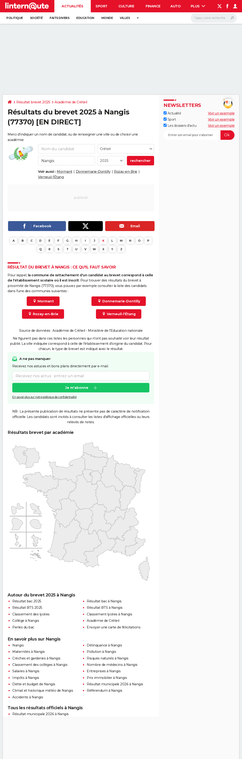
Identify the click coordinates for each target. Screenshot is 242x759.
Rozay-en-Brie (125, 171)
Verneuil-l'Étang (51, 177)
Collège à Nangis (25, 620)
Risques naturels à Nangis (108, 658)
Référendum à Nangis (104, 690)
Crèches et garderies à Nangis (36, 658)
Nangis (18, 645)
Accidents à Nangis (27, 697)
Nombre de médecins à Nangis (112, 665)
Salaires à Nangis (25, 671)
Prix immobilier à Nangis (107, 678)
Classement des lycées (31, 614)
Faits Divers (59, 18)
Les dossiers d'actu (180, 125)
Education (85, 18)
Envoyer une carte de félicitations (113, 627)
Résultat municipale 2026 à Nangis (115, 684)
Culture (126, 6)
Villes (125, 18)
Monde (107, 18)
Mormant (64, 171)
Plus (198, 6)
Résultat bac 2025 (26, 601)
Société (36, 18)
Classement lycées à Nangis (109, 614)
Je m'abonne (76, 388)
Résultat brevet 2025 (33, 102)
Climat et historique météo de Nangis (42, 690)
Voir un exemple (221, 113)
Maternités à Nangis (28, 652)
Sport (101, 6)
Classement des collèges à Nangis (39, 665)
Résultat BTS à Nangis (105, 607)
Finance (153, 6)
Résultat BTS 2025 (27, 607)
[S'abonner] (199, 135)
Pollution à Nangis (101, 652)
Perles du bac (23, 627)
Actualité (172, 113)
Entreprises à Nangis (104, 671)
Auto (175, 6)
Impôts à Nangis (25, 678)
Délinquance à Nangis (104, 645)
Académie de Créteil (71, 102)
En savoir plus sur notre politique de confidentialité (44, 397)
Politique (14, 18)
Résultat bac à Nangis (104, 601)
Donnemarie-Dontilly (93, 171)
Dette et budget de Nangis (33, 684)
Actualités (72, 6)
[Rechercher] (214, 18)
